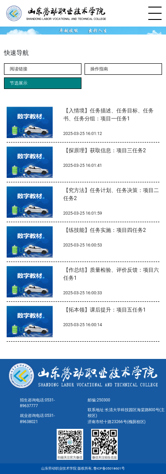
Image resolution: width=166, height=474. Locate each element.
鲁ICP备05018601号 (109, 468)
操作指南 (99, 68)
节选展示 (18, 83)
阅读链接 (18, 68)
